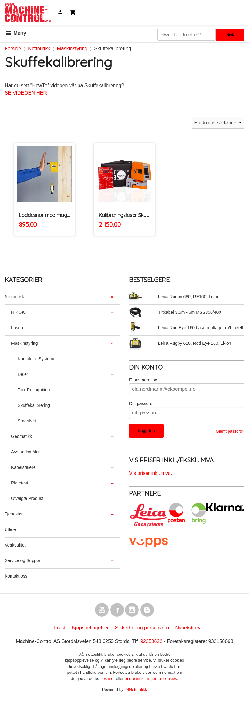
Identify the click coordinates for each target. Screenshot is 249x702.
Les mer (108, 678)
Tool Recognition (34, 389)
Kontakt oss (16, 576)
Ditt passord (140, 403)
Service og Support (23, 560)
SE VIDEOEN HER (26, 93)
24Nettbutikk (135, 689)
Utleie (10, 529)
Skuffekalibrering (34, 405)
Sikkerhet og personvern (142, 627)
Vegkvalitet (15, 544)
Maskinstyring (24, 343)
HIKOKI (18, 312)
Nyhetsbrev (188, 627)
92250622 (151, 641)
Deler (23, 374)
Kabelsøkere (23, 467)
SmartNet (27, 420)
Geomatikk (21, 436)
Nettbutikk (14, 296)
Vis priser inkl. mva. (150, 473)
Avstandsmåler (25, 451)
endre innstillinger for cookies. (151, 678)
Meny (15, 33)
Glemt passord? (230, 431)
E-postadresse (143, 379)
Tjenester (14, 513)
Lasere (18, 327)
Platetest (19, 482)
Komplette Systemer (37, 358)
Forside (13, 48)
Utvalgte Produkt (27, 498)
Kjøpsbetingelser (90, 627)
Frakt (59, 627)
